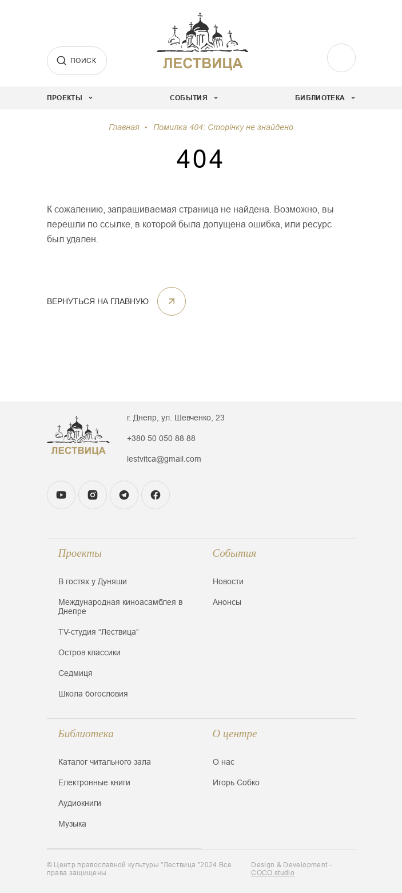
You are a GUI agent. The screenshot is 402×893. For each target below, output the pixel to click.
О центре (235, 733)
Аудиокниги (79, 803)
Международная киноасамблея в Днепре (120, 606)
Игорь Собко (236, 782)
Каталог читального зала (104, 761)
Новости (228, 581)
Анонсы (227, 602)
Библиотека (86, 733)
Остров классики (89, 652)
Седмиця (75, 673)
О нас (223, 761)
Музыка (72, 823)
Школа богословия (93, 693)
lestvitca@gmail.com (164, 458)
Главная (124, 127)
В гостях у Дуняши (92, 581)
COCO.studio (272, 873)
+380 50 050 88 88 (161, 438)
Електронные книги (94, 782)
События (235, 553)
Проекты (80, 553)
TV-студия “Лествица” (98, 631)
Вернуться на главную (116, 301)
